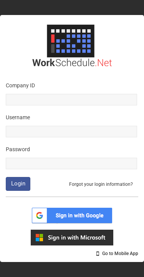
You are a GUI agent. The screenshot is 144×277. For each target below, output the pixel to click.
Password (18, 149)
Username (18, 117)
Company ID (20, 85)
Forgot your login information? (101, 184)
